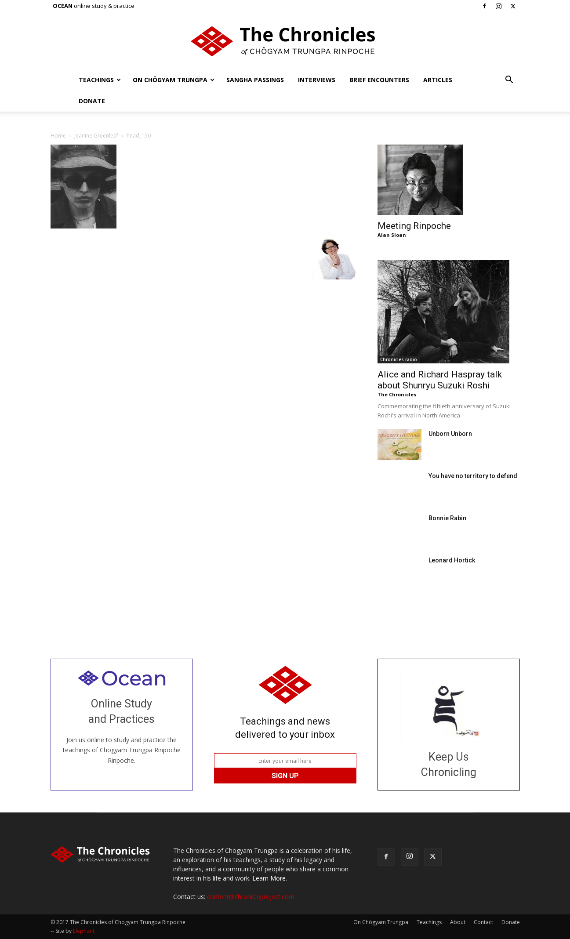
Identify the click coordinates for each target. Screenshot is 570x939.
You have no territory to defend (472, 475)
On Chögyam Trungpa (173, 80)
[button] (509, 80)
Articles (437, 80)
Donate (92, 101)
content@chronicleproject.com (250, 896)
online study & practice (93, 6)
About (457, 922)
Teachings (100, 80)
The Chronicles (397, 394)
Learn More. (269, 878)
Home (58, 135)
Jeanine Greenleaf (96, 135)
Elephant (83, 931)
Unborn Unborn (450, 433)
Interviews (316, 80)
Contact (483, 922)
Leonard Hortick (451, 560)
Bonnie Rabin (447, 518)
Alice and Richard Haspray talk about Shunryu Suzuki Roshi (440, 380)
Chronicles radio (398, 359)
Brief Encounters (379, 80)
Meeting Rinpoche (414, 226)
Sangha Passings (255, 80)
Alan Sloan (392, 235)
